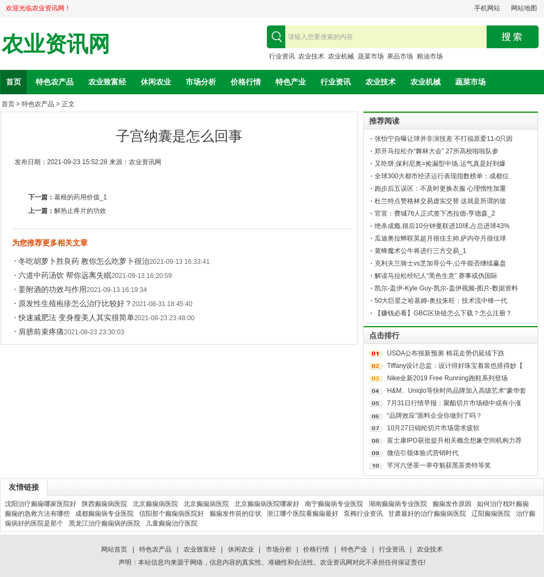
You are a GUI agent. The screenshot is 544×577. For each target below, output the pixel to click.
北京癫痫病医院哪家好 (266, 504)
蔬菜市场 (371, 56)
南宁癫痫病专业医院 (334, 504)
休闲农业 (156, 81)
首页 (13, 81)
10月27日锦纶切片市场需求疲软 (433, 428)
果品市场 (400, 56)
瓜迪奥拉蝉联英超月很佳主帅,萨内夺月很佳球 (440, 238)
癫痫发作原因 (451, 504)
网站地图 (524, 8)
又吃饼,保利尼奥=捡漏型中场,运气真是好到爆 (440, 163)
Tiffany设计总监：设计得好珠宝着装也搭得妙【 (455, 365)
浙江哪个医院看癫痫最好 (302, 513)
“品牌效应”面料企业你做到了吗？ (434, 415)
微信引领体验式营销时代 (422, 453)
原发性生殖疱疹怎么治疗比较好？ (75, 303)
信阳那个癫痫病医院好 (171, 513)
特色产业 (291, 81)
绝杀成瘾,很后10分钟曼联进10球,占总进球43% (442, 226)
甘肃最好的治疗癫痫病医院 (427, 513)
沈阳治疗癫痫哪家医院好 (40, 504)
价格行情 (246, 81)
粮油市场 (430, 56)
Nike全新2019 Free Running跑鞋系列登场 (447, 378)
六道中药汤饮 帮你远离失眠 (65, 275)
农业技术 (311, 56)
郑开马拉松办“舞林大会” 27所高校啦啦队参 (437, 151)
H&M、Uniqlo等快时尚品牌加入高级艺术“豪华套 (456, 390)
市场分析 (201, 81)
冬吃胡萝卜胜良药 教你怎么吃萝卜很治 (83, 261)
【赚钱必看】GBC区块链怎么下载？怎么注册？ (443, 313)
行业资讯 (282, 56)
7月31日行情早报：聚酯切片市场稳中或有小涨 (454, 403)
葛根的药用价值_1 (80, 197)
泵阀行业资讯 (363, 513)
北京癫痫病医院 (155, 504)
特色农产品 (55, 81)
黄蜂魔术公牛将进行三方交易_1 (420, 251)
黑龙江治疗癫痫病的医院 (104, 523)
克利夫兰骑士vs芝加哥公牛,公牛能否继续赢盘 (440, 263)
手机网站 (487, 8)
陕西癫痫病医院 (104, 504)
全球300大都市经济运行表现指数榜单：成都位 (442, 176)
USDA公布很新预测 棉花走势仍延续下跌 (445, 353)
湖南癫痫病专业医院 (398, 504)
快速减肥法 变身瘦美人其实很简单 (76, 317)
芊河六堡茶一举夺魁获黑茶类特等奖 (439, 465)
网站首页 (114, 549)
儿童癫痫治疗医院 (172, 523)
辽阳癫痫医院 (490, 513)
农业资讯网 (56, 44)
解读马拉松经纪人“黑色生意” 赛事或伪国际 (436, 276)
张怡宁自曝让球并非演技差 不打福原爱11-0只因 (444, 138)
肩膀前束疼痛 (41, 331)
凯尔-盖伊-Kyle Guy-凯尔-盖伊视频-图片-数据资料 (446, 288)
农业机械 (341, 56)
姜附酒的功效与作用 (52, 289)
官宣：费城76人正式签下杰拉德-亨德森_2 (435, 213)
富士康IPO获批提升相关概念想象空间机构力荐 (454, 440)
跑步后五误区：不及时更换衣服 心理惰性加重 (440, 188)
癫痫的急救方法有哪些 (37, 513)
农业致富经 (107, 81)
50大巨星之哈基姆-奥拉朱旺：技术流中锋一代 (441, 300)
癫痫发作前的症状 (235, 513)
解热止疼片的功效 (80, 211)
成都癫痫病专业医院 (104, 513)
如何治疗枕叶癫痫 (503, 504)
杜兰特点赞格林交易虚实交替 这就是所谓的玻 (440, 201)
